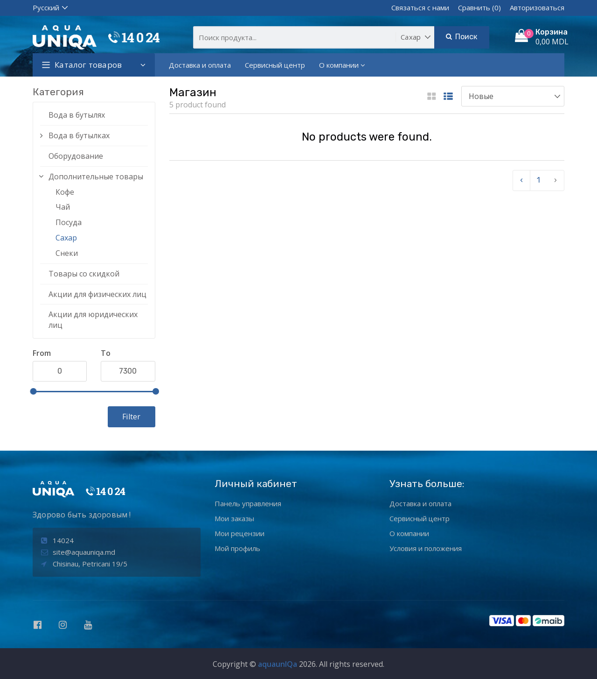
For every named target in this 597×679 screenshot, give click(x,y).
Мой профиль (237, 548)
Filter (131, 416)
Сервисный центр (275, 65)
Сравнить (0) (479, 7)
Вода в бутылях (77, 115)
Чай (63, 207)
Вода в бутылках (79, 135)
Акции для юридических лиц (93, 319)
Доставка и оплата (200, 65)
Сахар (66, 238)
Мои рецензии (239, 533)
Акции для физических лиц (97, 294)
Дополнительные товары (96, 176)
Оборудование (76, 156)
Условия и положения (425, 548)
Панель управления (248, 503)
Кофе (65, 192)
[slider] (33, 391)
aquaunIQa (277, 664)
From (42, 353)
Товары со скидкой (84, 274)
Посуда (69, 222)
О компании (342, 65)
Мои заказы (234, 518)
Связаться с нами (420, 7)
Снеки (67, 253)
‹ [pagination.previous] (521, 180)
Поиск (461, 36)
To (106, 353)
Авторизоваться (537, 7)
